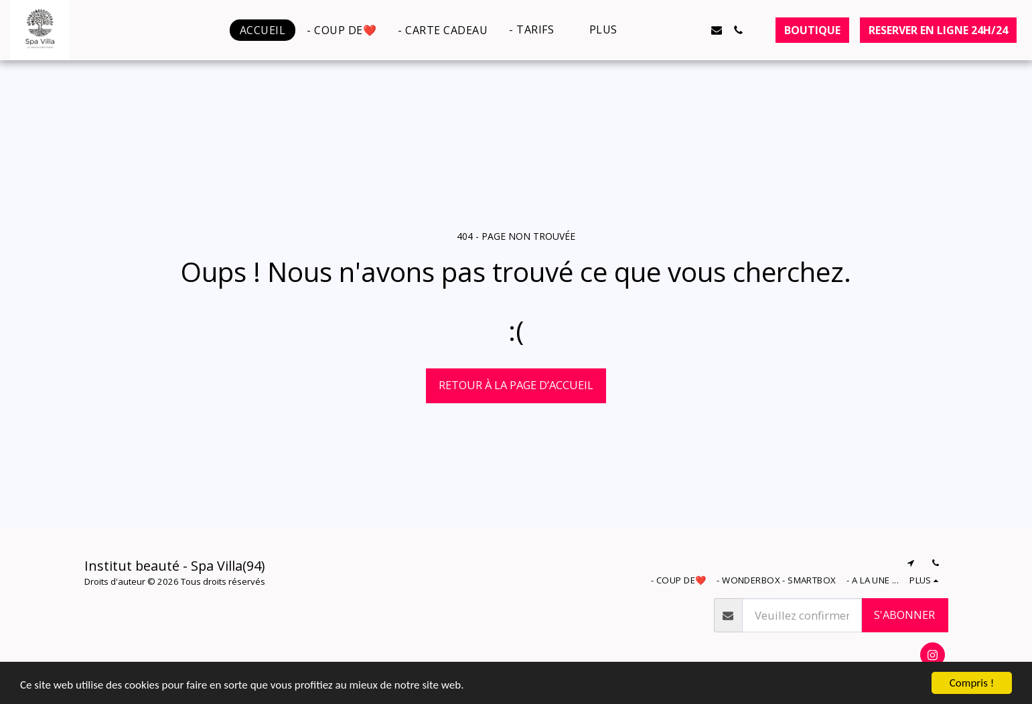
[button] (538, 30)
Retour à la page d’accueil (516, 385)
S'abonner (904, 614)
